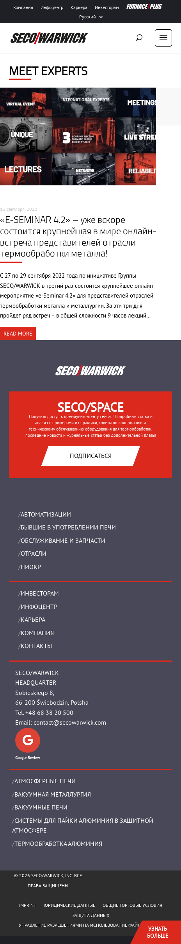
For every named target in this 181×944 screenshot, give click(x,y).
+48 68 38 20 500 (49, 712)
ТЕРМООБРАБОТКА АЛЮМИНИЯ (58, 843)
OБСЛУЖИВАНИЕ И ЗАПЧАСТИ (63, 540)
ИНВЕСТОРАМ (40, 593)
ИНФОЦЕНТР (39, 606)
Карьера (79, 7)
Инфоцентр (52, 7)
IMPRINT (27, 905)
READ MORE (18, 333)
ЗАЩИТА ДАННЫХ (90, 915)
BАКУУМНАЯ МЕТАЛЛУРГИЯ (52, 794)
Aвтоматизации (46, 514)
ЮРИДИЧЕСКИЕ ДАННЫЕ (69, 905)
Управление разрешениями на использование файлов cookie (91, 925)
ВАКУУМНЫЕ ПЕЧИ (40, 807)
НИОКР (31, 567)
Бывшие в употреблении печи (68, 527)
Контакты (36, 646)
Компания (23, 7)
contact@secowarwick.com (70, 722)
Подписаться (91, 455)
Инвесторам (107, 7)
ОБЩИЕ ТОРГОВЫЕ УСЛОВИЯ (132, 905)
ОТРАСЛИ (33, 553)
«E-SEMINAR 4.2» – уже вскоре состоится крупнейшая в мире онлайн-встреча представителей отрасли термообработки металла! (78, 236)
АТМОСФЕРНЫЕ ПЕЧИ (45, 781)
